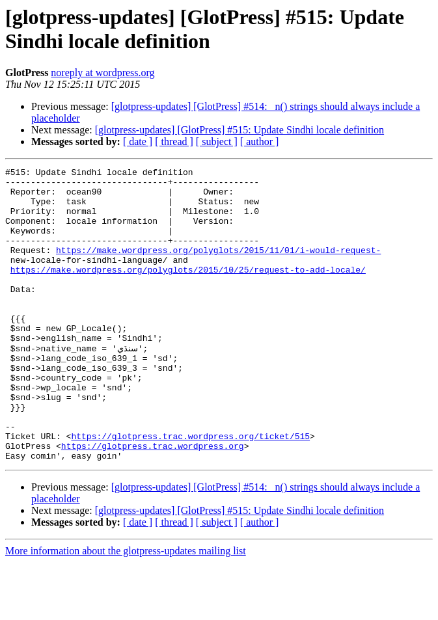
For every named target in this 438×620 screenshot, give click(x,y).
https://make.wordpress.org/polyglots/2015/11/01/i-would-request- (218, 267)
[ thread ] (174, 141)
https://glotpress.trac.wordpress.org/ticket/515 (190, 490)
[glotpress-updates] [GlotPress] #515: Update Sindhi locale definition (239, 129)
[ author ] (259, 141)
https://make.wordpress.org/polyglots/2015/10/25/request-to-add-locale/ (188, 291)
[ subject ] (217, 141)
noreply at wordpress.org (102, 72)
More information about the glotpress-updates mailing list (125, 608)
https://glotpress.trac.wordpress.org (152, 501)
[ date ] (137, 141)
